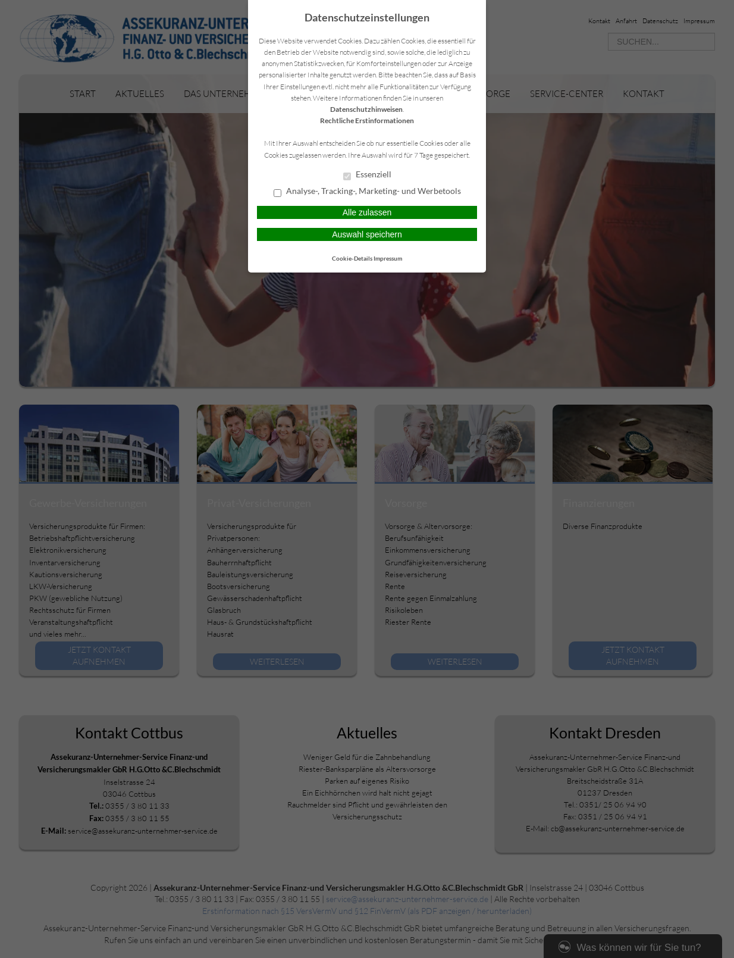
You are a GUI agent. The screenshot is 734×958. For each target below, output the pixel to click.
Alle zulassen (367, 212)
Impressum (388, 258)
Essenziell (367, 175)
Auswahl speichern (367, 234)
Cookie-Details (352, 258)
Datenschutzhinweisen (366, 109)
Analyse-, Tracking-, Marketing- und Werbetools (367, 191)
